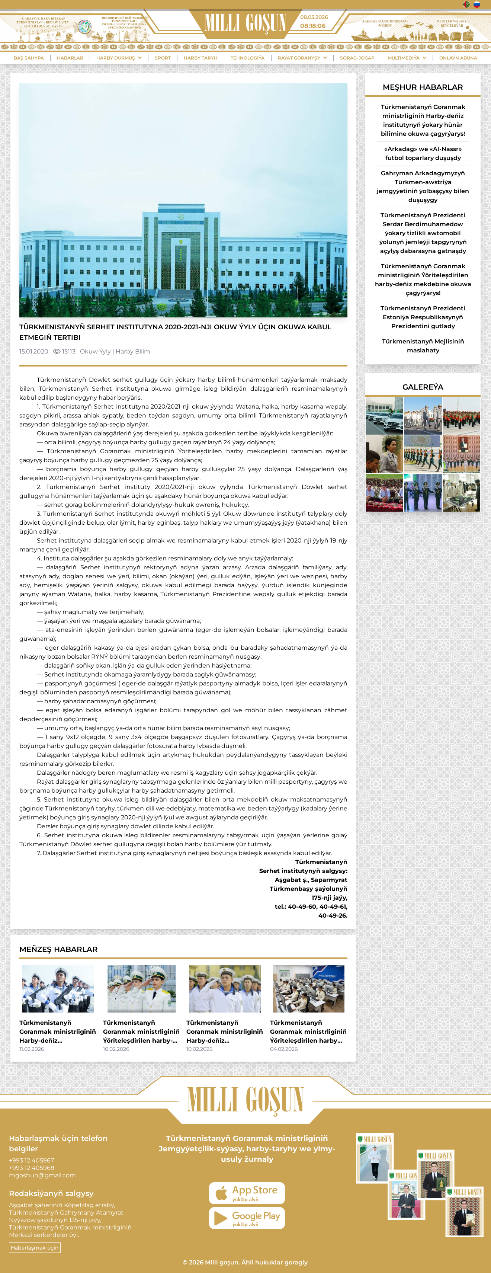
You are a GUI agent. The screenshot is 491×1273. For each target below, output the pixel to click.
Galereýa (422, 387)
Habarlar (70, 58)
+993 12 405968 (31, 1167)
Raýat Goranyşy (302, 58)
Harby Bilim (133, 351)
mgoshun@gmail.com (42, 1175)
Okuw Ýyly (95, 351)
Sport (163, 58)
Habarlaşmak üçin (35, 1247)
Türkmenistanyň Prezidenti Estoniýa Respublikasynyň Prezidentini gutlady (423, 317)
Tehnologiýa (247, 58)
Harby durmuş (119, 58)
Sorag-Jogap (357, 58)
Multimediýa (407, 58)
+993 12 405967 (31, 1160)
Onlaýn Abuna (458, 58)
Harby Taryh (201, 58)
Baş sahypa (29, 58)
